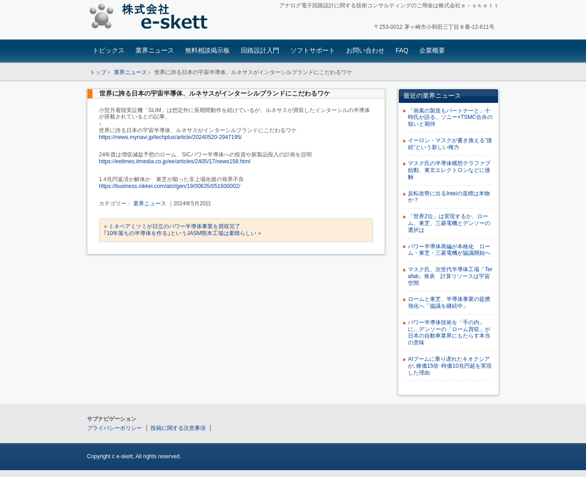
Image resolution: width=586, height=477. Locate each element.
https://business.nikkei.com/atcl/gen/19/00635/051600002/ (169, 186)
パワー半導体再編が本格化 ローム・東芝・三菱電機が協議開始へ (449, 250)
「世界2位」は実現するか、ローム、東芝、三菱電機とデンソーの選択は (449, 223)
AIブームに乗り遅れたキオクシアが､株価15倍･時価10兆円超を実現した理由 (450, 366)
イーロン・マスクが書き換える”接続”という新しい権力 (450, 143)
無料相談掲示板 (207, 50)
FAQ (402, 50)
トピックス (108, 50)
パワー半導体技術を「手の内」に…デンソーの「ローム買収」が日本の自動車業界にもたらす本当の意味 (449, 332)
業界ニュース (155, 50)
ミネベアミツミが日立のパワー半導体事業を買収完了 (174, 226)
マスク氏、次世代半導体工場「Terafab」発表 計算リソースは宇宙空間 (450, 276)
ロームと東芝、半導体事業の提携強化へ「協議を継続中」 (449, 302)
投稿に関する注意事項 (178, 428)
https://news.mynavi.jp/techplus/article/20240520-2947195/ (170, 137)
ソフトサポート (312, 50)
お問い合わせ (365, 50)
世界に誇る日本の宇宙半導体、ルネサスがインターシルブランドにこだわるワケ (214, 93)
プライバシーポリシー (114, 428)
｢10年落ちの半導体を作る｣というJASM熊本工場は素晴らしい (180, 233)
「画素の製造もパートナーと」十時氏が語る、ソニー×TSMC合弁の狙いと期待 (450, 117)
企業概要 (432, 50)
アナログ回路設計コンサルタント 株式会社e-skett (151, 18)
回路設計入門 (260, 50)
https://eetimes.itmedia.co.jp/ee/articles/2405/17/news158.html (174, 161)
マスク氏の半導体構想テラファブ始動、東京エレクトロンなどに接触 (449, 170)
